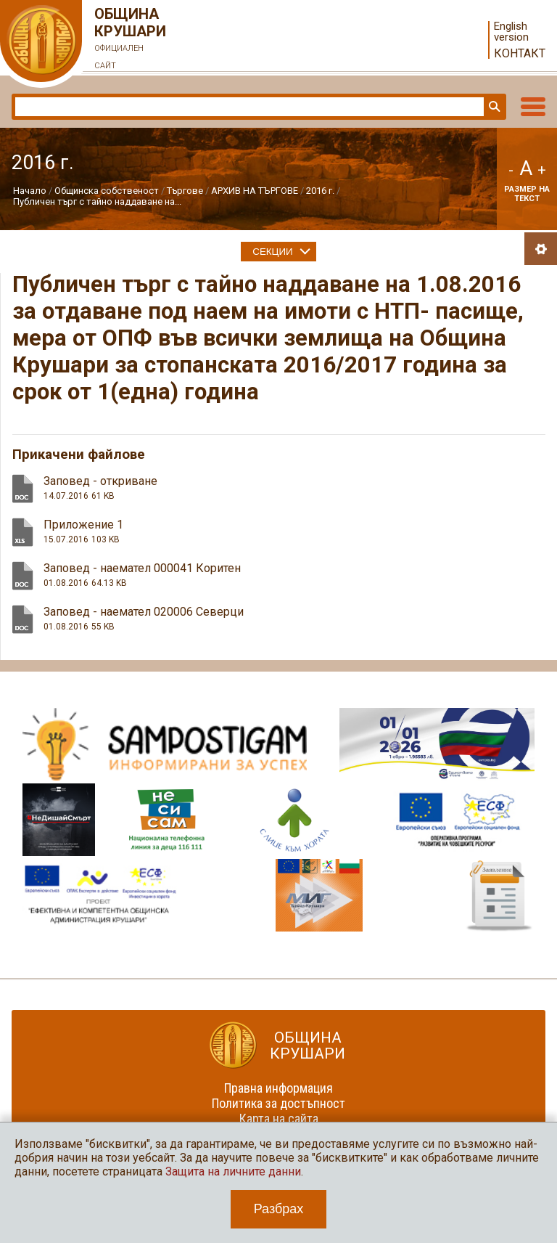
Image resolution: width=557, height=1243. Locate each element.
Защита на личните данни (233, 1171)
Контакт (519, 53)
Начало (29, 190)
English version (511, 32)
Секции (272, 251)
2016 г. (320, 190)
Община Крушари (130, 40)
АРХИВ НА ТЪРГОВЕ (254, 190)
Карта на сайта (278, 1118)
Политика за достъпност (278, 1103)
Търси (493, 106)
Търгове (185, 190)
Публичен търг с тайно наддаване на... (97, 201)
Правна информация (278, 1088)
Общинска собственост (106, 190)
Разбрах (279, 1209)
